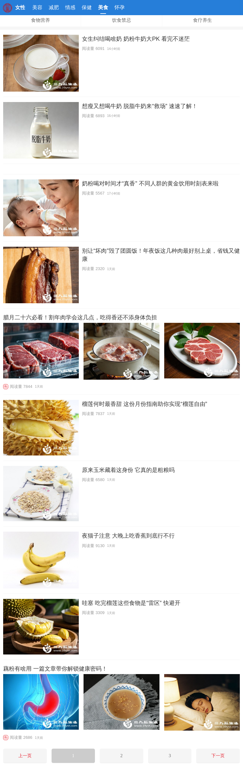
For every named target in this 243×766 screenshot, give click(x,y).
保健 (87, 7)
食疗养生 (202, 20)
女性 (20, 7)
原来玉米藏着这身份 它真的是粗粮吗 (128, 470)
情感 (70, 7)
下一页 (218, 755)
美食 (103, 9)
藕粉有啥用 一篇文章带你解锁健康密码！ (55, 669)
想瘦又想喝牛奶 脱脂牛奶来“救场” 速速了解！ (139, 106)
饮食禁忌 (121, 20)
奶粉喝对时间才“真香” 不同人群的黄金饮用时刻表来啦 (150, 183)
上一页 (25, 755)
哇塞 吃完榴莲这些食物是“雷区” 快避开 (131, 603)
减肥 (54, 7)
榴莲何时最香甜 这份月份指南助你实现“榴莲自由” (144, 404)
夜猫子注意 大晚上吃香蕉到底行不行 (128, 535)
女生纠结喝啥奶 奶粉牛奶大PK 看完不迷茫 (136, 38)
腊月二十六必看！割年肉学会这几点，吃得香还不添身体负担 (80, 317)
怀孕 (120, 7)
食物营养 (40, 20)
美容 (37, 7)
